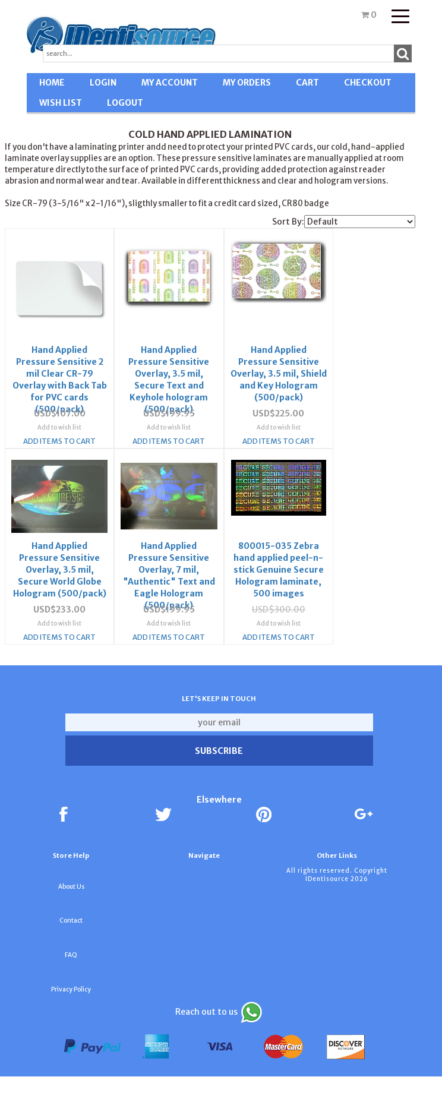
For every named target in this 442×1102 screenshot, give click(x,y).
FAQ (71, 980)
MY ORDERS (247, 82)
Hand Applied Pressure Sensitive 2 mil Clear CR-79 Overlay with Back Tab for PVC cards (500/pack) (50, 361)
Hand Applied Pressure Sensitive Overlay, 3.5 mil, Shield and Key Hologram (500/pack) (231, 361)
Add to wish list (50, 437)
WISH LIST (60, 102)
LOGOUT (125, 102)
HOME (52, 82)
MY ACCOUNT (169, 82)
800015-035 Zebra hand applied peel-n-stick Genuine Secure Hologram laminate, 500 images (140, 573)
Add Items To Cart (50, 451)
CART (307, 82)
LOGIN (103, 82)
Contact (71, 946)
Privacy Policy (71, 1015)
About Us (71, 912)
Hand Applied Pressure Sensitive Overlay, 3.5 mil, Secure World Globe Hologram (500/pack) (321, 361)
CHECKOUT (368, 82)
